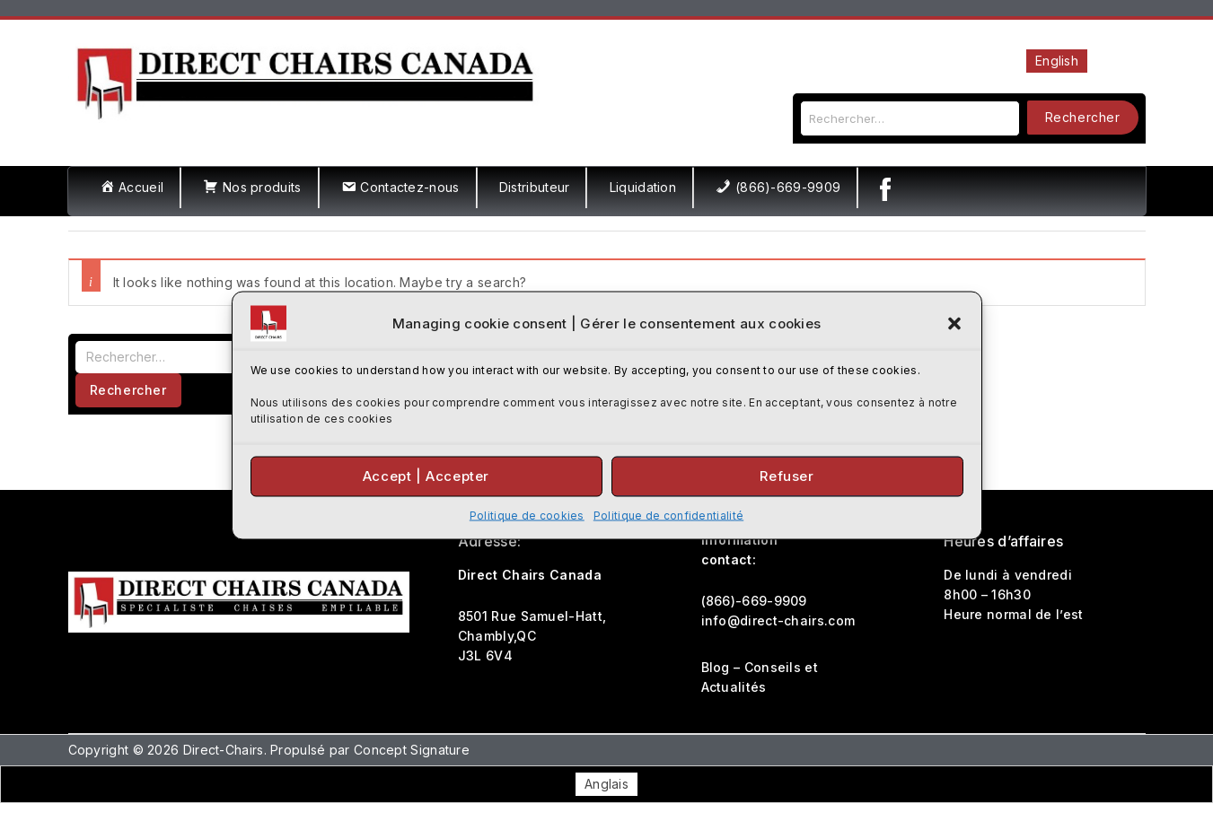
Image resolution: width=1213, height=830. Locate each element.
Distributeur (534, 187)
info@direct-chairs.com (778, 620)
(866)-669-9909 (754, 600)
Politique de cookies (527, 514)
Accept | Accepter (426, 476)
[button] (954, 323)
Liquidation (643, 187)
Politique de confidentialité (668, 514)
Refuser (786, 476)
